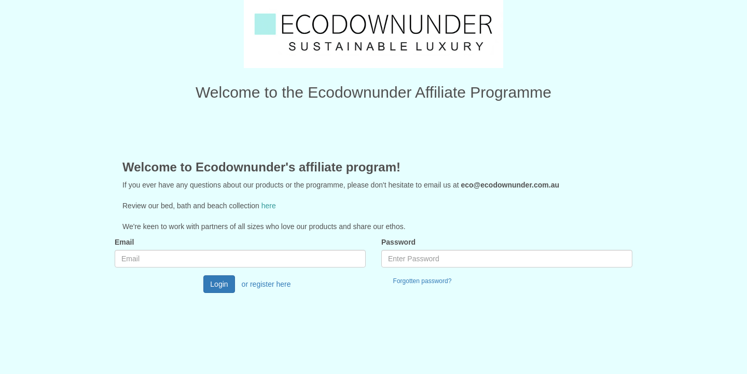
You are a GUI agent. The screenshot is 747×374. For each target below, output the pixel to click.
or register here (266, 284)
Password (398, 242)
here (268, 206)
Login (219, 284)
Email (124, 242)
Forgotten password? (422, 281)
